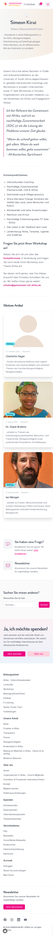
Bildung (14, 29)
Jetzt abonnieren (14, 907)
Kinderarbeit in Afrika (13, 746)
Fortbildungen (9, 711)
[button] (5, 931)
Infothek (7, 698)
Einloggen (8, 866)
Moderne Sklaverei (12, 758)
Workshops (8, 689)
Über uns (38, 654)
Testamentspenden (12, 819)
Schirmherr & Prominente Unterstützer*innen (23, 779)
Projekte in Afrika (11, 728)
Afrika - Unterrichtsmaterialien (17, 680)
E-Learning (8, 702)
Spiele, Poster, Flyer (12, 707)
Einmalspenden (10, 805)
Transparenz (9, 733)
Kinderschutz (9, 844)
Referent (26, 351)
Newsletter (8, 835)
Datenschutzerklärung (13, 849)
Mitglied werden (10, 788)
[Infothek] (29, 4)
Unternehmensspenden (14, 814)
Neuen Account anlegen (14, 870)
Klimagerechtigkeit (11, 742)
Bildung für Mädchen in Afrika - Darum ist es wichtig (23, 752)
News (6, 724)
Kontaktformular (11, 258)
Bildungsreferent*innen (31, 29)
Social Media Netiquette (14, 840)
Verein (6, 770)
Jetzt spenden (14, 654)
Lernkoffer (8, 684)
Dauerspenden (10, 810)
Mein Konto (8, 875)
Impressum (8, 853)
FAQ (5, 831)
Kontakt (6, 784)
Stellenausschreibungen (14, 793)
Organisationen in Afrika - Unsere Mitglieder (23, 775)
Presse (6, 737)
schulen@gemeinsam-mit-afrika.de (22, 285)
